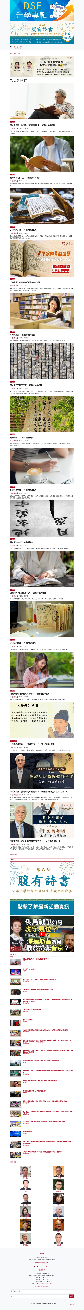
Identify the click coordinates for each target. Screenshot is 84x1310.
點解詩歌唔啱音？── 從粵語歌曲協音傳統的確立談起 (38, 989)
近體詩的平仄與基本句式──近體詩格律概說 (28, 593)
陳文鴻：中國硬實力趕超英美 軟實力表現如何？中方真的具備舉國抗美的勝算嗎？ (46, 1030)
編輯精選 (25, 1011)
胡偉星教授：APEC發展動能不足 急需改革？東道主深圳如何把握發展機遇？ (45, 1121)
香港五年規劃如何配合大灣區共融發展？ (34, 1091)
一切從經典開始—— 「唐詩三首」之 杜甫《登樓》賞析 (32, 744)
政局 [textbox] (12, 860)
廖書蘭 (25, 1021)
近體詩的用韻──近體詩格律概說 (23, 230)
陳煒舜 (15, 128)
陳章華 (25, 991)
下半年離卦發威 (27, 1131)
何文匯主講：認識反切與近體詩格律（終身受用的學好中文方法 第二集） (39, 792)
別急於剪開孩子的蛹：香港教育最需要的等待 (36, 959)
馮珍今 (15, 747)
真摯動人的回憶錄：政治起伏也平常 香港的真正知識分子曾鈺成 (41, 1060)
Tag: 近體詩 (17, 53)
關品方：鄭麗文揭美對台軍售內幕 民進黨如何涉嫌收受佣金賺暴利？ (42, 1152)
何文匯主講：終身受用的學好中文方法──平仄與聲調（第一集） (36, 841)
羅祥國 (25, 1092)
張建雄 (25, 1133)
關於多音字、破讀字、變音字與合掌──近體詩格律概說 (32, 125)
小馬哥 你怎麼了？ (28, 1020)
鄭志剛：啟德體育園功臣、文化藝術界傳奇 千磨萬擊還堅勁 (40, 1081)
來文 (24, 960)
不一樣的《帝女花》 (28, 969)
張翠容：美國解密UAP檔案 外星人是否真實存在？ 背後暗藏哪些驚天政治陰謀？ (46, 1101)
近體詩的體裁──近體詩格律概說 (23, 643)
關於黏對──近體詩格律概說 (21, 542)
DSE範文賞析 (13, 741)
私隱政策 (72, 1304)
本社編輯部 (17, 795)
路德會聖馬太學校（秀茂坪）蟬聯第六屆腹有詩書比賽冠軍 (39, 979)
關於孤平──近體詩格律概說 (21, 437)
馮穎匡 (25, 971)
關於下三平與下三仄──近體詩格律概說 (26, 385)
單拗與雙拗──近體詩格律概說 (22, 335)
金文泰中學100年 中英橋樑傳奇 (32, 1009)
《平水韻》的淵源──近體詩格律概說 (25, 282)
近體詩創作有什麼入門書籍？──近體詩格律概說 (29, 694)
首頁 (11, 53)
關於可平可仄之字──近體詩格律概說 (25, 178)
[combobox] (42, 860)
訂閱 (71, 1296)
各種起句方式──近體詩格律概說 (23, 490)
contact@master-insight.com (43, 1283)
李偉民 (25, 1062)
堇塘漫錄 (12, 122)
